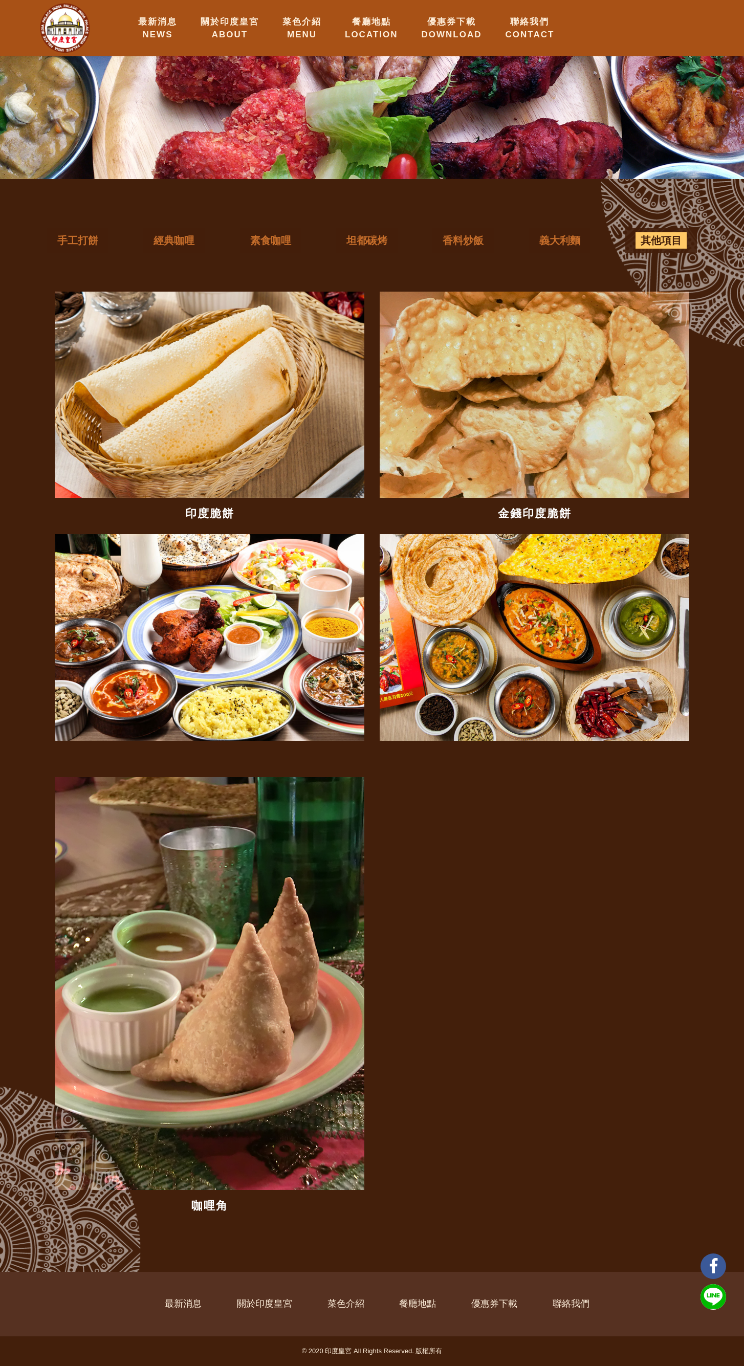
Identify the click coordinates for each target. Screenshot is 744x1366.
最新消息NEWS (157, 28)
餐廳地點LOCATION (371, 28)
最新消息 (183, 1303)
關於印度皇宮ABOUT (230, 28)
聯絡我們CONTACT (530, 28)
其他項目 (661, 240)
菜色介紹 (345, 1303)
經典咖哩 (174, 240)
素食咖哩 (270, 240)
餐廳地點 (417, 1303)
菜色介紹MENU (301, 28)
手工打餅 (77, 240)
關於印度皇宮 (264, 1303)
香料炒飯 (463, 240)
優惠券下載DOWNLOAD (452, 28)
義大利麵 (559, 240)
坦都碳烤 (366, 240)
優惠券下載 (494, 1303)
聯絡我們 (571, 1303)
